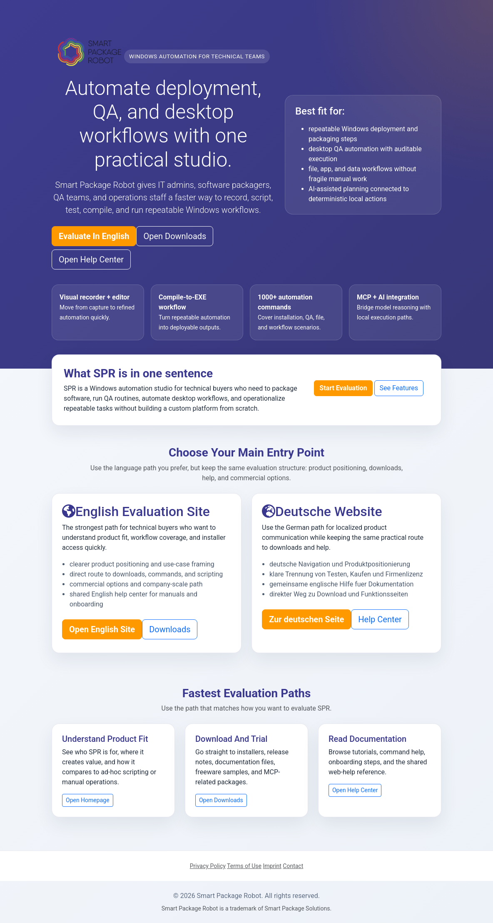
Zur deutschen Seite (306, 619)
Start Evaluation (343, 388)
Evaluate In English (94, 236)
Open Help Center (91, 259)
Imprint (272, 866)
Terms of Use (244, 866)
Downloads (169, 629)
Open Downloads (174, 236)
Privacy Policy (208, 866)
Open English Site (102, 629)
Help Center (380, 619)
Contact (293, 866)
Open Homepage (88, 800)
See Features (399, 388)
